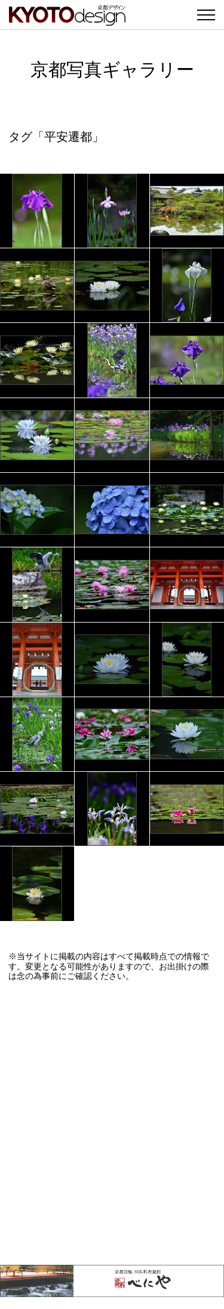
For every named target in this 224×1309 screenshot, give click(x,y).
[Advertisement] (112, 1123)
